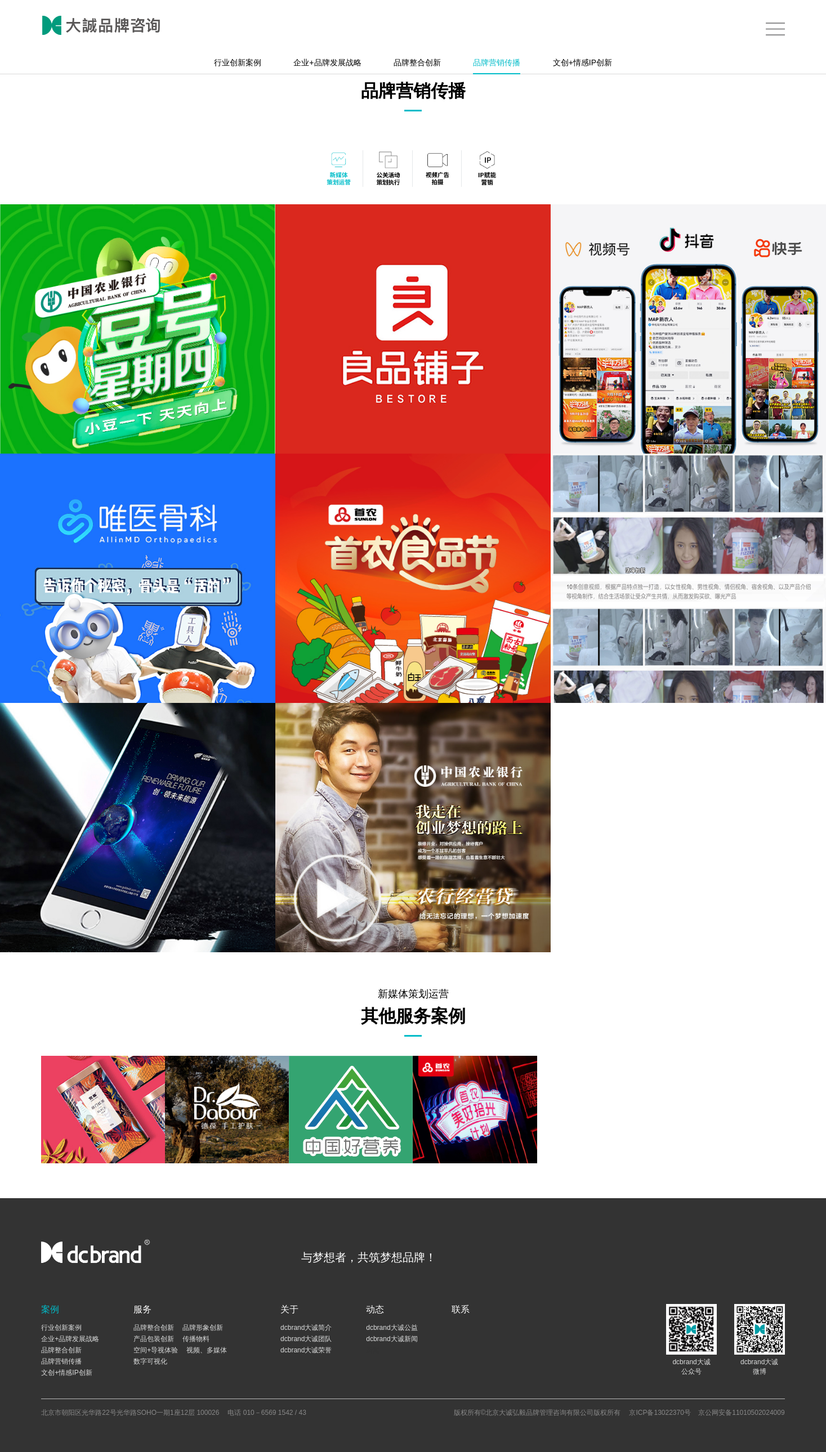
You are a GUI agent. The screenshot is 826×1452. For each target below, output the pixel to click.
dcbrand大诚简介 (306, 1328)
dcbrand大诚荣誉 (306, 1350)
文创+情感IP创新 (582, 62)
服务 (142, 1309)
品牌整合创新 (417, 62)
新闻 (372, 1350)
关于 (289, 1309)
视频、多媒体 (206, 1350)
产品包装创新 (153, 1339)
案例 (50, 1309)
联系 (461, 1309)
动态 (375, 1309)
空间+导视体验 (155, 1350)
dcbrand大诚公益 (391, 1328)
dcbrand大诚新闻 (391, 1339)
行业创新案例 (237, 62)
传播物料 (195, 1339)
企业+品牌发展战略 (327, 62)
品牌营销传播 (496, 62)
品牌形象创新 (202, 1328)
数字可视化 (150, 1361)
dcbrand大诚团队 (306, 1339)
